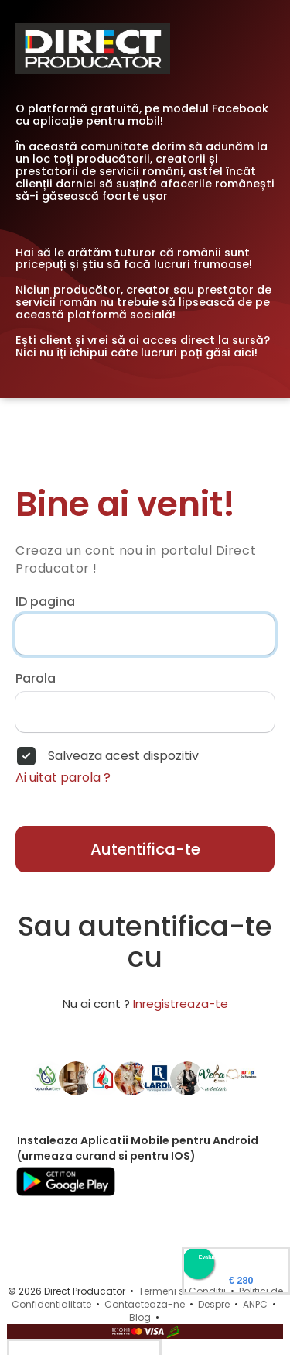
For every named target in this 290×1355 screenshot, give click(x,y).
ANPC (255, 1304)
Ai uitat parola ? (63, 777)
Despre (214, 1304)
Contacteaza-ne (144, 1304)
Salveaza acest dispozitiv (123, 756)
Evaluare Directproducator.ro (236, 1257)
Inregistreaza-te (180, 1004)
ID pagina (45, 601)
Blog (140, 1317)
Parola (35, 678)
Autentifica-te (145, 849)
